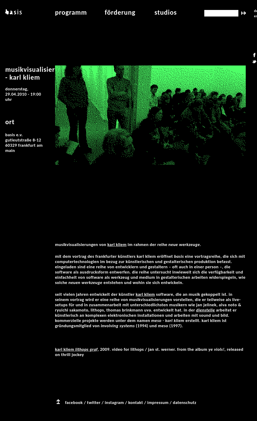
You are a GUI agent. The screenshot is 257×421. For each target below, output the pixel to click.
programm (71, 12)
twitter (93, 402)
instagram (114, 402)
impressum (158, 402)
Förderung (120, 12)
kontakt (135, 402)
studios (165, 12)
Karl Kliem (117, 244)
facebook (74, 402)
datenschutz (184, 402)
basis (13, 12)
